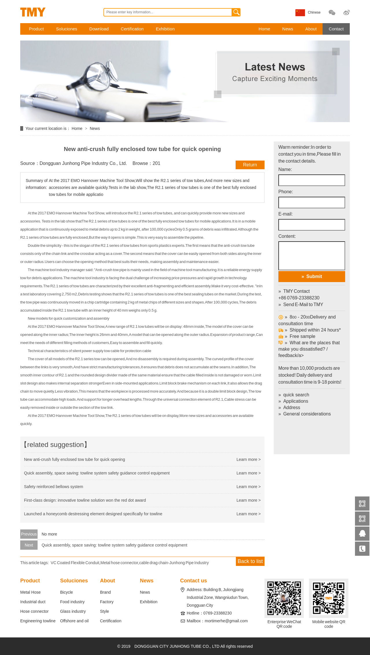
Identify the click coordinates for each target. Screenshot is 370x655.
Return (250, 164)
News (287, 28)
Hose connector (34, 611)
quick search (296, 394)
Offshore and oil (74, 621)
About (311, 28)
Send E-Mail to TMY (303, 304)
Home (264, 28)
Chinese (314, 12)
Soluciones (66, 28)
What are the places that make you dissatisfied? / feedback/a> (311, 364)
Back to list (250, 561)
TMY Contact (296, 291)
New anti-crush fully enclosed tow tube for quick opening (74, 459)
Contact (336, 28)
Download (99, 28)
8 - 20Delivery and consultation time (307, 320)
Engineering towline (38, 621)
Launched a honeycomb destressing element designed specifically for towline (93, 514)
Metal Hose (30, 592)
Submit (314, 276)
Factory (107, 601)
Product (36, 28)
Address (291, 407)
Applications (295, 401)
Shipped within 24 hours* (309, 330)
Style (104, 611)
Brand (105, 592)
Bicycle (66, 592)
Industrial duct (32, 601)
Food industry (72, 601)
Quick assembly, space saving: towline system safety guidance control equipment (97, 473)
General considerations (307, 413)
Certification (132, 28)
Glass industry (73, 611)
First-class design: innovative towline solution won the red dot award (85, 500)
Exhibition (165, 28)
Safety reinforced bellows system (53, 486)
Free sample (296, 336)
